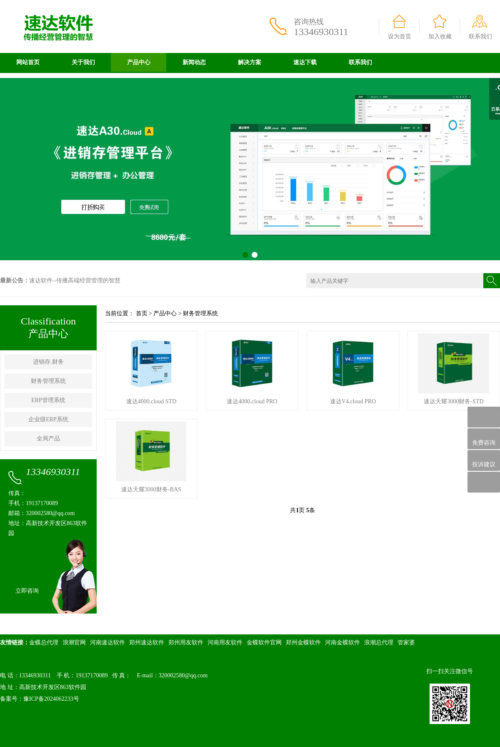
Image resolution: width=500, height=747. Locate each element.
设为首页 (399, 36)
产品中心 (138, 62)
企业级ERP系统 (48, 419)
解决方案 (249, 62)
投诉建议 (483, 460)
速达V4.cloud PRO (353, 401)
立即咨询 (27, 591)
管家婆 (406, 642)
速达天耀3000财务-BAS (151, 489)
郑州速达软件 (146, 642)
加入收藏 (440, 36)
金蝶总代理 (43, 642)
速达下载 (305, 62)
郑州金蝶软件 (303, 642)
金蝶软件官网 (264, 642)
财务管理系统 (48, 381)
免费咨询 (483, 439)
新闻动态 (194, 62)
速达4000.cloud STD (151, 401)
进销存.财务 (48, 362)
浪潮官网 (74, 642)
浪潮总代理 (378, 642)
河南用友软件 (225, 642)
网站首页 (28, 62)
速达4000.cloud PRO (252, 401)
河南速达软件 (107, 642)
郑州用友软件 (185, 642)
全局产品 (48, 438)
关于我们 (83, 62)
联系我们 (480, 36)
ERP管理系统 (48, 400)
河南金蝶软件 (342, 642)
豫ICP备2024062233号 (51, 699)
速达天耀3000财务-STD (453, 401)
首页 (142, 313)
